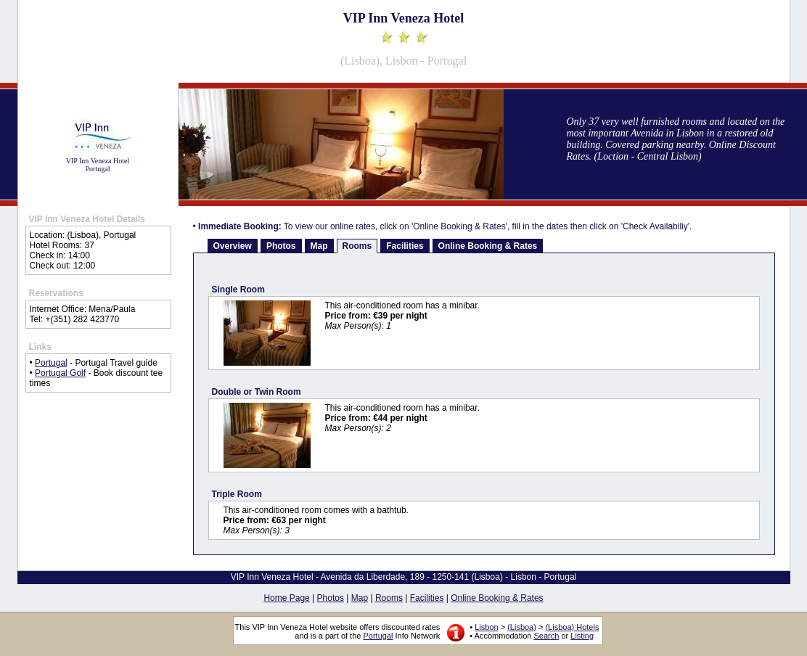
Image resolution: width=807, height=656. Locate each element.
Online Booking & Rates (488, 246)
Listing (582, 635)
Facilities (404, 246)
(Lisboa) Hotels (572, 627)
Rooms (357, 246)
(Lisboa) (521, 627)
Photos (281, 246)
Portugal (51, 363)
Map (319, 246)
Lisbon (486, 627)
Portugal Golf (60, 373)
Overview (232, 246)
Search (547, 635)
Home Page (286, 598)
